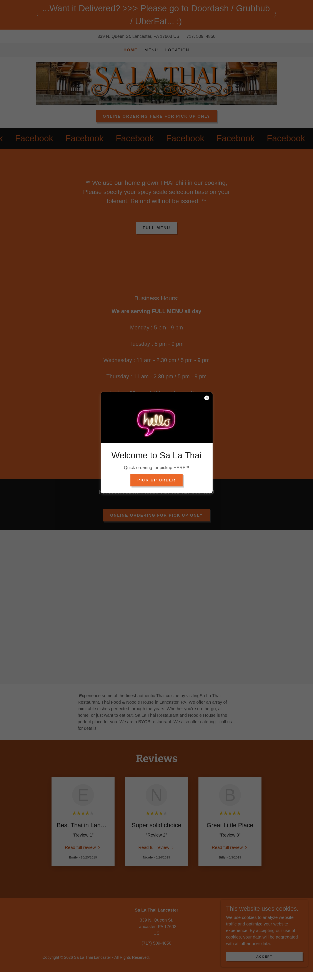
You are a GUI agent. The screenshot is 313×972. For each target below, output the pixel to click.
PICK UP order (156, 480)
